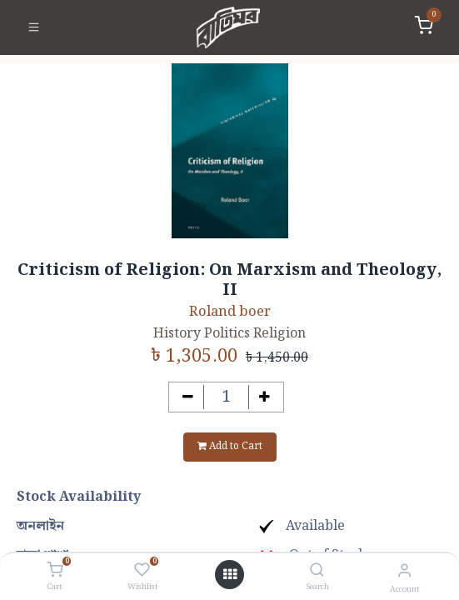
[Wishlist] (142, 571)
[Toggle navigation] (34, 27)
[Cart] (54, 571)
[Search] (317, 571)
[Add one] (264, 397)
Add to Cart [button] (229, 446)
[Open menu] (230, 575)
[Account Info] (404, 571)
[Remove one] (188, 397)
